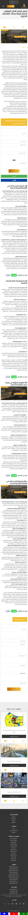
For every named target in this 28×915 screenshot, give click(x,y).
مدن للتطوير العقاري (13, 879)
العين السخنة (13, 842)
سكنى (13, 829)
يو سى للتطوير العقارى (13, 867)
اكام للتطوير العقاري (13, 868)
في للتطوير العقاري (13, 881)
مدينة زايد (13, 848)
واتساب (14, 176)
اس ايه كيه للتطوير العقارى (13, 876)
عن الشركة (13, 819)
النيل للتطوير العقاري (13, 883)
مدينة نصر (13, 853)
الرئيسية (13, 817)
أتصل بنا (8, 275)
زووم (14, 180)
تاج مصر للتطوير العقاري (13, 870)
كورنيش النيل (13, 860)
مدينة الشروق (13, 855)
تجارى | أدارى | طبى (13, 830)
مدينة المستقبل (13, 851)
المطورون (13, 822)
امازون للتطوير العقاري (13, 878)
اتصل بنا (13, 820)
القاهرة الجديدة (13, 844)
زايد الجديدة (13, 857)
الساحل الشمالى (13, 846)
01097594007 (14, 1)
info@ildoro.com (14, 3)
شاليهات (13, 832)
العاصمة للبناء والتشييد (13, 874)
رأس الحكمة (13, 859)
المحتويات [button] (22, 47)
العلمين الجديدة (13, 840)
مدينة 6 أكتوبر (13, 849)
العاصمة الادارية (13, 839)
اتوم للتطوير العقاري (13, 872)
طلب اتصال (10, 6)
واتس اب (14, 275)
